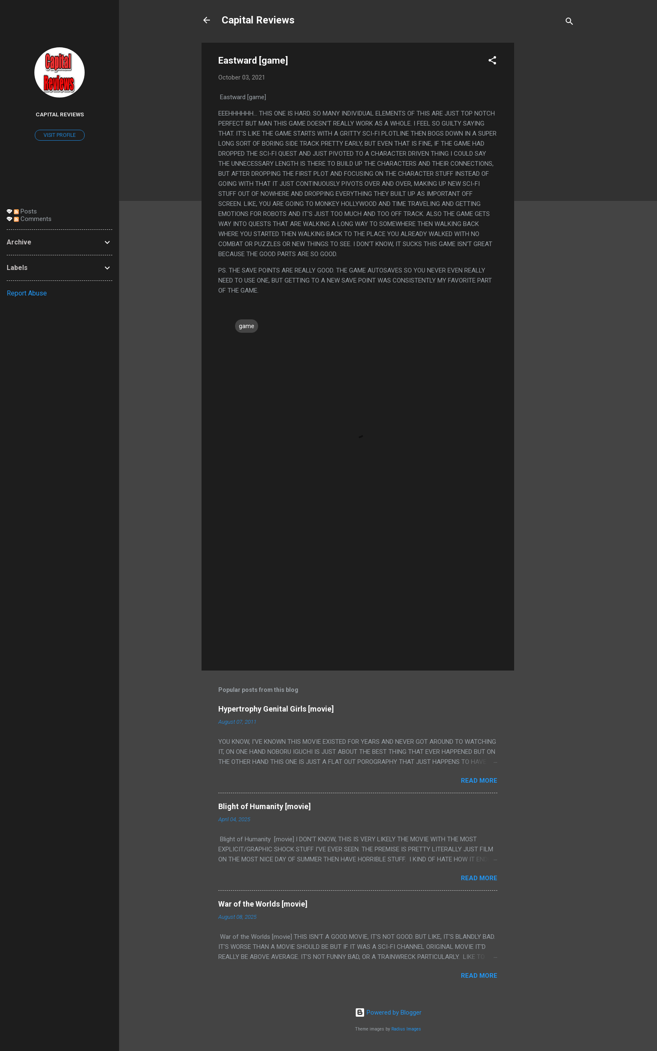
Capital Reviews (258, 20)
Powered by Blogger (388, 1012)
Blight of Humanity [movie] (264, 806)
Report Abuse (27, 293)
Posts (25, 211)
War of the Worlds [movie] (263, 903)
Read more (479, 780)
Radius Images (406, 1029)
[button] (492, 61)
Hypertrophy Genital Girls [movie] (276, 708)
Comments (33, 219)
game (246, 326)
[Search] (569, 23)
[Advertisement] (547, 168)
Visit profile (60, 135)
